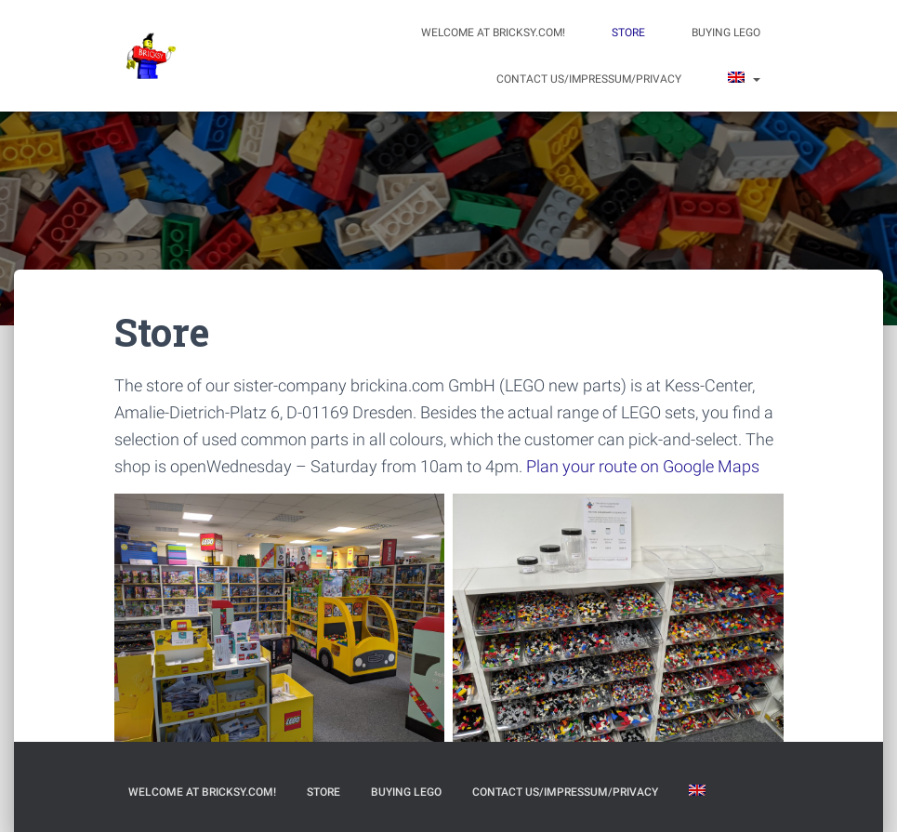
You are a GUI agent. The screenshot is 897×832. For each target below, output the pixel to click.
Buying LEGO (726, 32)
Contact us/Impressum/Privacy (588, 79)
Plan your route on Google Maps (642, 466)
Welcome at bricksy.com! (493, 32)
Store (628, 32)
